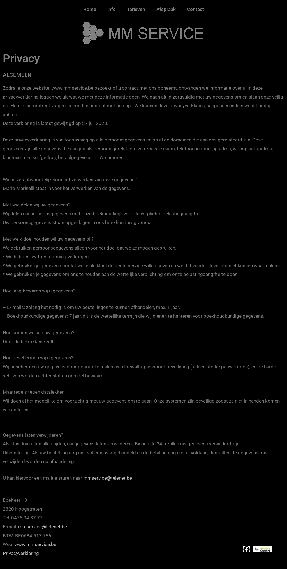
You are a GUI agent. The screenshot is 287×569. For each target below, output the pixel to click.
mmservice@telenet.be (107, 478)
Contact (195, 9)
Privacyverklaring (21, 553)
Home (89, 9)
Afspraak (166, 9)
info (111, 9)
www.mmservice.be (35, 544)
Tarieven (136, 9)
